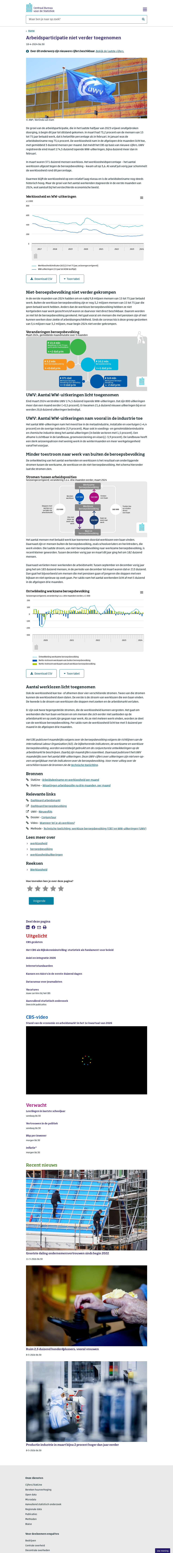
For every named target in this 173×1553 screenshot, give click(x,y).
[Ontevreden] (38, 888)
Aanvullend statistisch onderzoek (43, 1504)
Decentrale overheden (37, 1550)
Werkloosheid (38, 869)
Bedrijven (30, 1541)
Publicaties (31, 1514)
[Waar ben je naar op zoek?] (86, 19)
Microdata (30, 1500)
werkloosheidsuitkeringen (46, 854)
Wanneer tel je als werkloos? (57, 823)
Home (31, 31)
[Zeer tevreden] (61, 888)
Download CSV (41, 279)
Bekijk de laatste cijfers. (110, 51)
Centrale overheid (35, 1546)
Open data (30, 1495)
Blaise (28, 1524)
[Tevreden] (53, 888)
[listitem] (28, 927)
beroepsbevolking (41, 849)
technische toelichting (84, 765)
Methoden (31, 1519)
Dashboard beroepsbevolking (49, 806)
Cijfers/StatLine (33, 1485)
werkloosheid (38, 843)
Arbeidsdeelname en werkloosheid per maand (70, 780)
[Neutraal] (45, 888)
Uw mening (162, 1551)
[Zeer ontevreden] (30, 888)
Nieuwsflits (45, 811)
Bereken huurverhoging (38, 1490)
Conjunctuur (49, 817)
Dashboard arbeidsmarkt (45, 800)
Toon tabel (72, 279)
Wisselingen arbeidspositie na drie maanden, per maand (77, 785)
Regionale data (33, 1509)
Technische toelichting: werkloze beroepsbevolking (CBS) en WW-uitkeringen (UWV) (95, 828)
